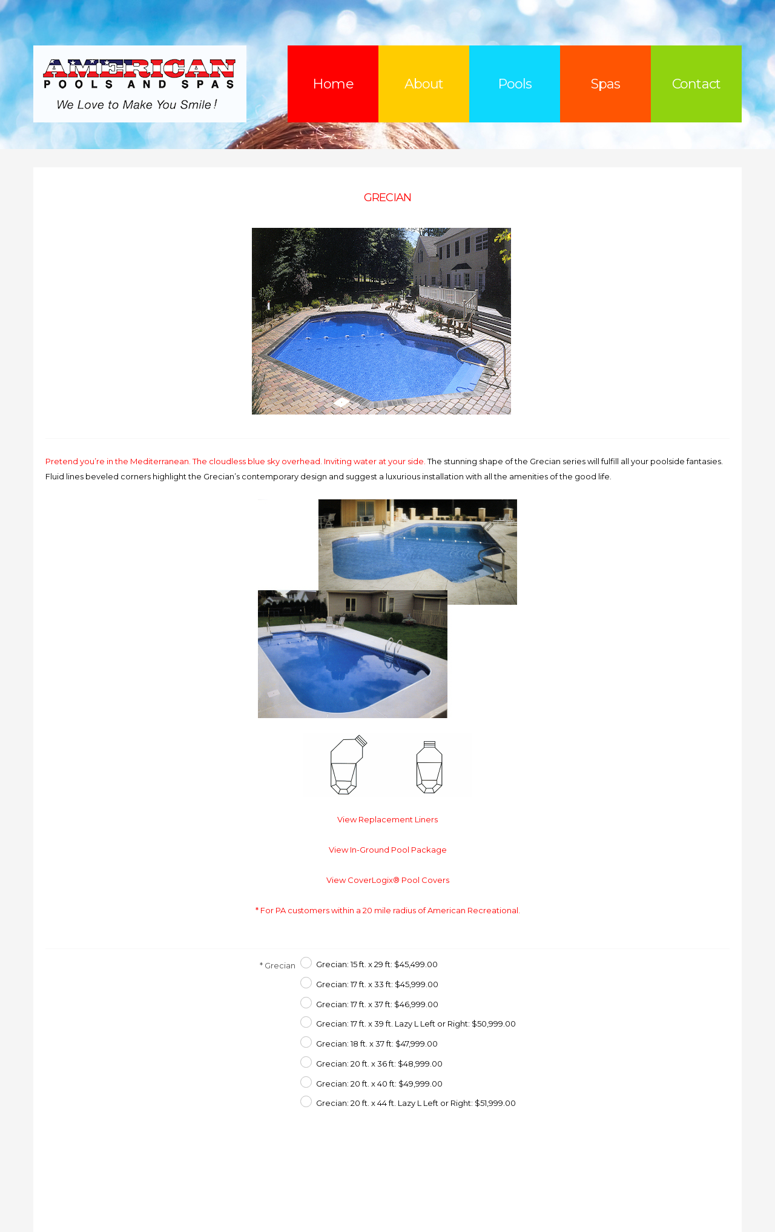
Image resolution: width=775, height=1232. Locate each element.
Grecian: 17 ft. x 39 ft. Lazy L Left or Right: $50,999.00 (416, 1023)
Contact (696, 84)
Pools (515, 84)
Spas (605, 84)
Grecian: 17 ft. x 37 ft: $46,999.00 (377, 1004)
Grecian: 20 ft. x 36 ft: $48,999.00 (379, 1063)
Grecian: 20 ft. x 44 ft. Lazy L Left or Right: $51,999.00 (416, 1103)
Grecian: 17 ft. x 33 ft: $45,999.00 (377, 984)
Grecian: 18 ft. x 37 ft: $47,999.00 (377, 1043)
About (424, 84)
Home (332, 84)
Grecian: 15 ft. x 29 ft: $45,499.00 (377, 964)
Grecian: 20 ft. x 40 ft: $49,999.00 (379, 1083)
